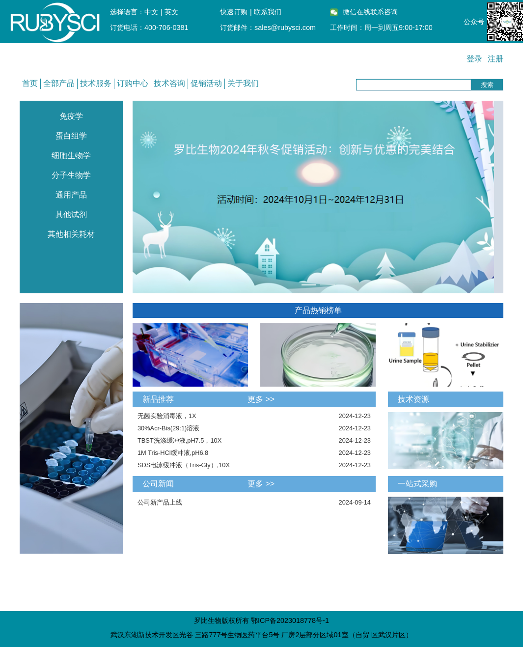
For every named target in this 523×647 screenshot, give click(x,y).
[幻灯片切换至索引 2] (327, 284)
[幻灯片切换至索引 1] (309, 284)
